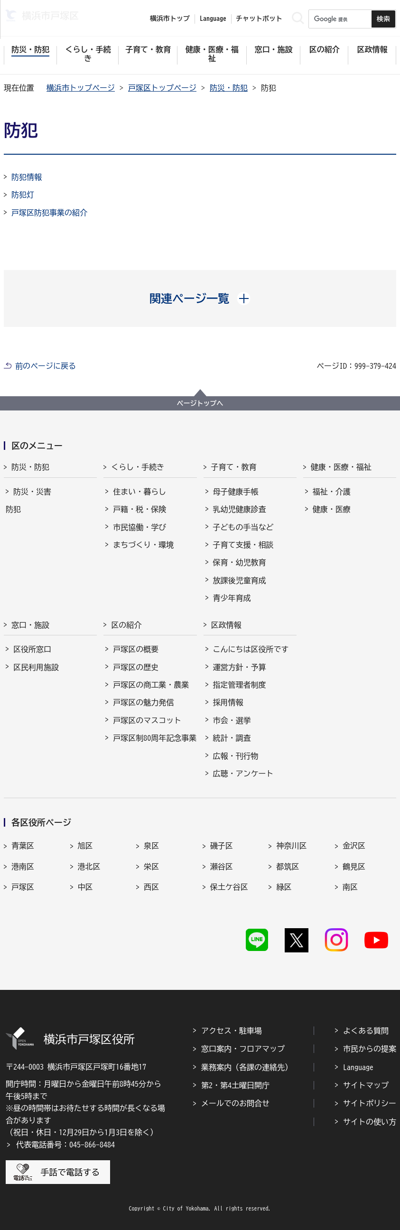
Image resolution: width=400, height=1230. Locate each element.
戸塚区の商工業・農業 (151, 685)
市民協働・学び (139, 527)
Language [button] (213, 18)
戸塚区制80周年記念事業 (154, 738)
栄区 (151, 866)
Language (358, 1067)
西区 (151, 887)
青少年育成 (232, 598)
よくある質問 (366, 1030)
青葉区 (22, 845)
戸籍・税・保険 (139, 509)
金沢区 (354, 845)
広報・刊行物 (236, 756)
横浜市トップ (170, 18)
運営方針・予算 (239, 667)
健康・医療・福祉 (341, 467)
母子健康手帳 (236, 491)
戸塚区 (22, 887)
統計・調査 (232, 738)
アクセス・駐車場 (231, 1030)
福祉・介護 (332, 491)
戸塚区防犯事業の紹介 (49, 212)
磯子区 (221, 845)
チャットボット (259, 18)
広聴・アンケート (243, 773)
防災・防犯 (229, 88)
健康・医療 (332, 509)
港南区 (22, 866)
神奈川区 (291, 845)
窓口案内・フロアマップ (243, 1049)
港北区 (89, 866)
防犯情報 (26, 177)
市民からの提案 (369, 1049)
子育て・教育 (234, 467)
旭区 (85, 845)
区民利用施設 (36, 667)
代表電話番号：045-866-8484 (65, 1144)
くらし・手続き (137, 467)
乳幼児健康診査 (239, 509)
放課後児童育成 (239, 580)
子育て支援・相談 (243, 545)
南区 (350, 887)
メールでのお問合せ (235, 1103)
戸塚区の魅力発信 (143, 702)
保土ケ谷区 (229, 887)
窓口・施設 (30, 625)
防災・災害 (32, 491)
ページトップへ (200, 403)
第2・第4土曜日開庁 (235, 1085)
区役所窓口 (32, 649)
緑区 (283, 887)
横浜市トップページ (81, 88)
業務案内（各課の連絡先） (246, 1067)
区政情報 (226, 625)
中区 (85, 887)
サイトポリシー (369, 1103)
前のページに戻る (45, 366)
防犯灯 (22, 194)
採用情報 (228, 702)
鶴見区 (354, 866)
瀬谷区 (221, 866)
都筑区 (287, 866)
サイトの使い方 (369, 1122)
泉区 (151, 845)
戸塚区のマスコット (147, 720)
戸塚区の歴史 (135, 667)
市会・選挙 (232, 720)
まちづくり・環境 (143, 545)
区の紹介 (126, 625)
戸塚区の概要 (135, 649)
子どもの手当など (243, 527)
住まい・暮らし (139, 491)
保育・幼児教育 (239, 562)
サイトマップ (366, 1085)
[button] (200, 298)
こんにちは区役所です (251, 649)
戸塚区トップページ (162, 88)
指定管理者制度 (239, 685)
